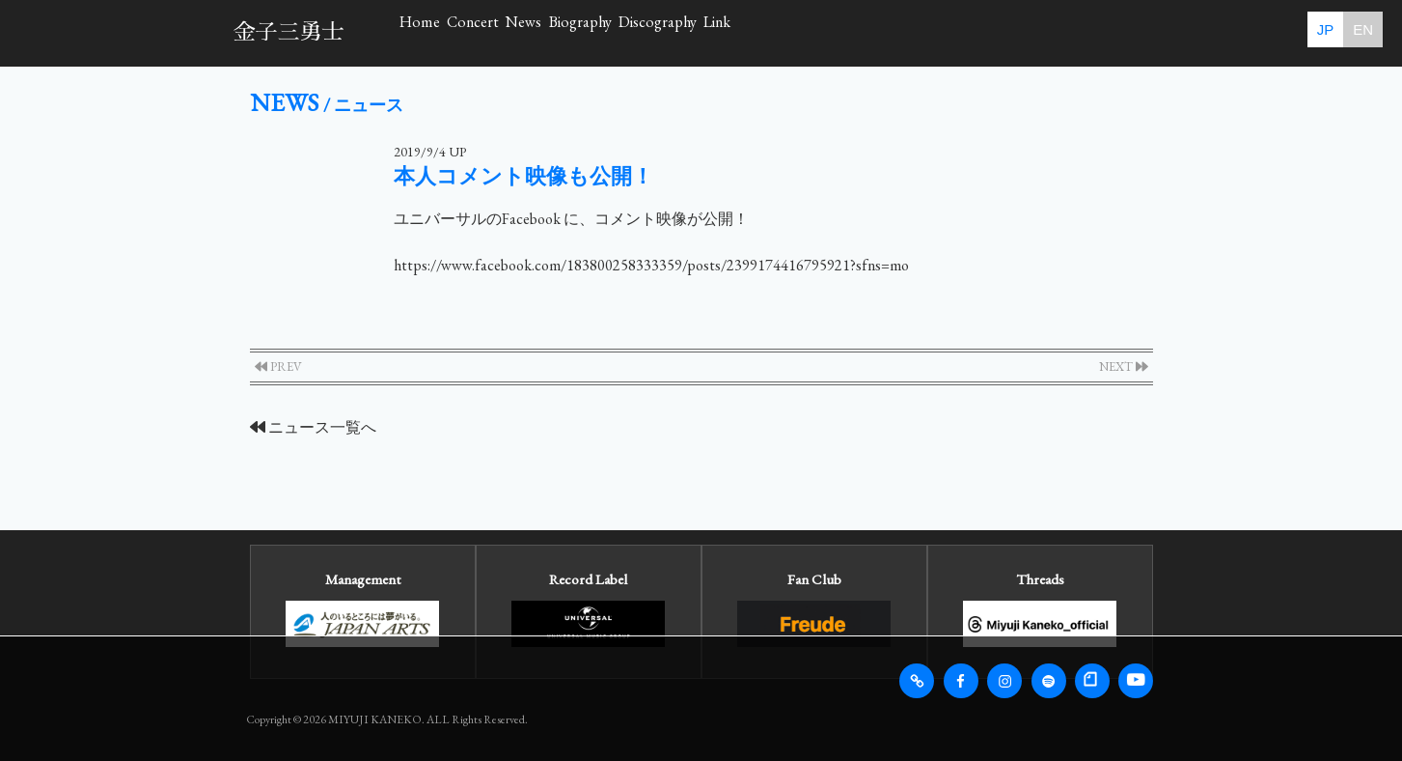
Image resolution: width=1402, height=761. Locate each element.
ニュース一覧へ (313, 427)
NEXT (1123, 366)
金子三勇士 (289, 32)
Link (1042, 32)
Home (448, 32)
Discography (922, 32)
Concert (559, 32)
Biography (782, 32)
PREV (278, 366)
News (666, 32)
